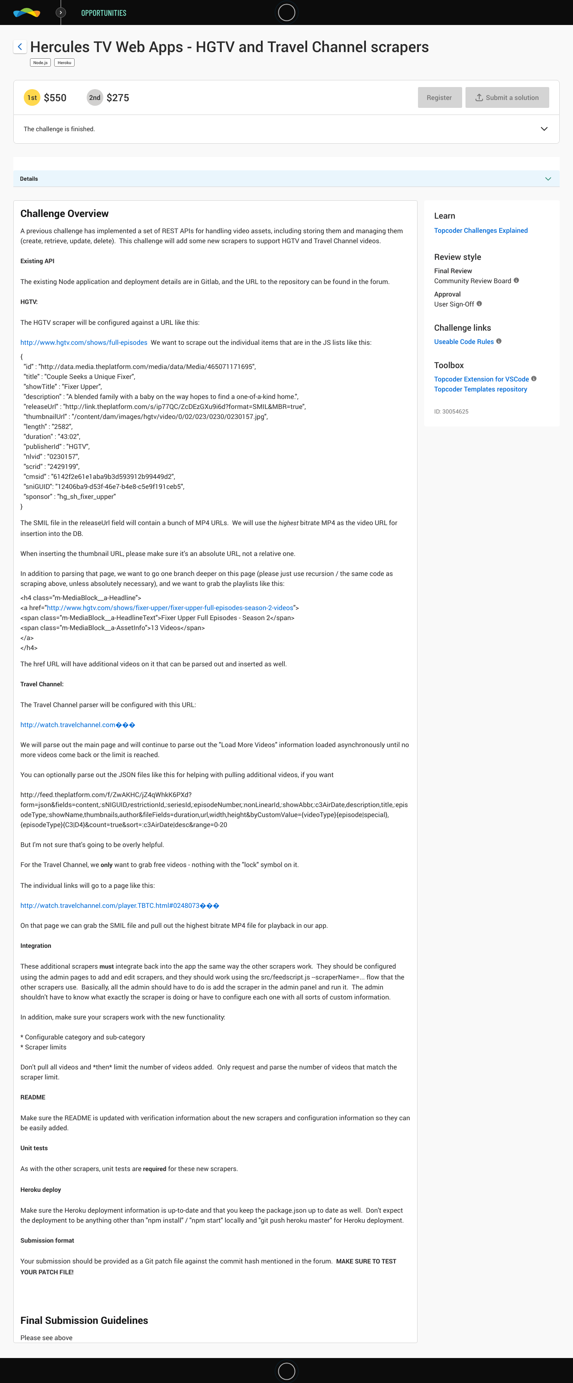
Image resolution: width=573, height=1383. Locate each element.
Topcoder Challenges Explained (481, 230)
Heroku (64, 62)
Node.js (40, 62)
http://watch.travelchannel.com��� (77, 724)
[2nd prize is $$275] (95, 97)
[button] (544, 129)
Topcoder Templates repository (480, 389)
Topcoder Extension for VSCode (481, 379)
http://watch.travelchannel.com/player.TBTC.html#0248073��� (120, 905)
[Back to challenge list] (20, 46)
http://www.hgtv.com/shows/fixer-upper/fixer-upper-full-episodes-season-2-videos (170, 607)
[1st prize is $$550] (32, 97)
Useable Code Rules (464, 341)
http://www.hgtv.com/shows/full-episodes (84, 342)
